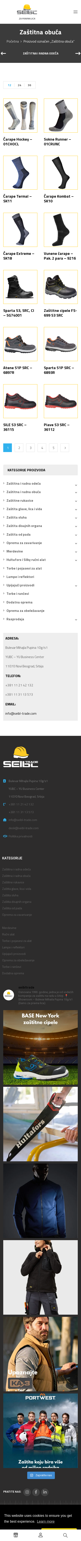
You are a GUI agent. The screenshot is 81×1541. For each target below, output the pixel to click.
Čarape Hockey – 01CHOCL (17, 141)
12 (9, 85)
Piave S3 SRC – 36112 (57, 427)
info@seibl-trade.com (21, 713)
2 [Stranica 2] (19, 447)
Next (64, 447)
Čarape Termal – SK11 (17, 198)
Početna (12, 41)
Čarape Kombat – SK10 (59, 198)
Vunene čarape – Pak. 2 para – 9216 (60, 256)
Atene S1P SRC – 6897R (17, 370)
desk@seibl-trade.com (24, 828)
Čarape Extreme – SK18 (18, 256)
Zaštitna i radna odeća (40, 54)
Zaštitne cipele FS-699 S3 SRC (60, 313)
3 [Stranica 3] (31, 447)
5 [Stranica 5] (53, 447)
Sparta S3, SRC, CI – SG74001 (18, 313)
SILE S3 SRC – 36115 (15, 427)
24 (19, 85)
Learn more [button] (46, 1521)
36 (29, 85)
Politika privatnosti (20, 836)
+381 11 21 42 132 (21, 804)
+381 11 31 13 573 (21, 812)
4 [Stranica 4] (42, 447)
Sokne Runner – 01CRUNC (57, 141)
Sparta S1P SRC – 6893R (59, 370)
